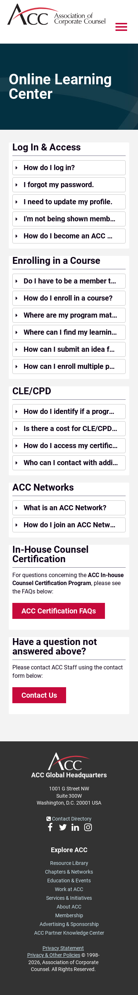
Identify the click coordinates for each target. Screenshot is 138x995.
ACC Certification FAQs (58, 611)
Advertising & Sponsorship (69, 924)
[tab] (69, 167)
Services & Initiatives (69, 898)
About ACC (69, 907)
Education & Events (69, 880)
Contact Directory (69, 819)
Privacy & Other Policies (53, 955)
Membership (69, 915)
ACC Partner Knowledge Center (69, 933)
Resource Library (69, 863)
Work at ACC (69, 889)
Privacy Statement (63, 948)
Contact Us (39, 695)
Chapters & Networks (69, 872)
